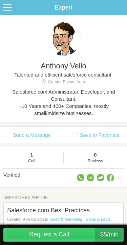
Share (120, 7)
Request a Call (76, 235)
